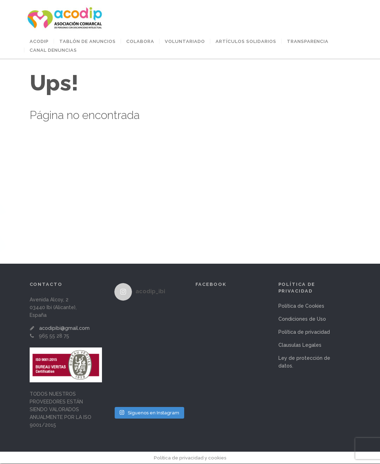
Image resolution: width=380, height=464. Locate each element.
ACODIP (39, 41)
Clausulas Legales (299, 345)
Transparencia (307, 41)
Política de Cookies (301, 306)
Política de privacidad (304, 332)
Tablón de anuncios (87, 41)
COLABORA (140, 41)
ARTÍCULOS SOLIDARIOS (246, 41)
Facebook (211, 284)
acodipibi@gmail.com (64, 328)
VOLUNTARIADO (185, 41)
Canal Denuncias (53, 50)
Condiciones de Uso (302, 319)
